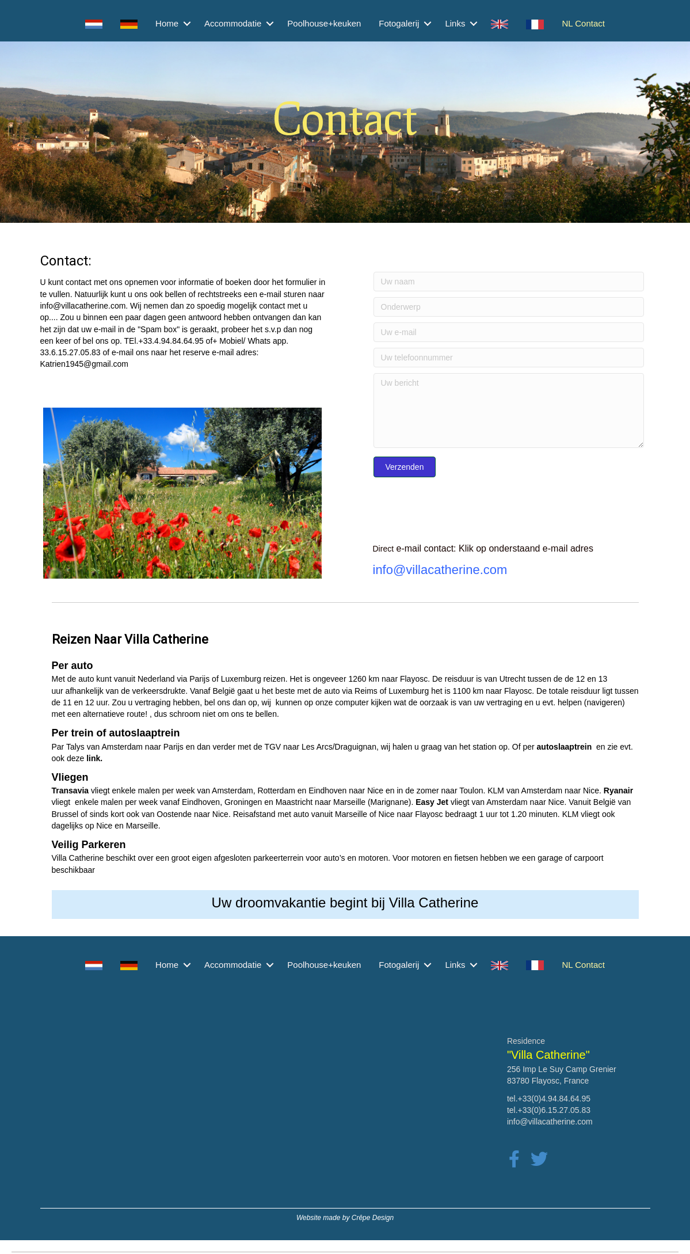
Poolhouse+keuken (324, 23)
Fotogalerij (399, 23)
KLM (570, 814)
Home (166, 23)
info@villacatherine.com (83, 305)
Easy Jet (431, 802)
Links (455, 23)
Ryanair (618, 790)
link (93, 758)
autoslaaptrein (564, 746)
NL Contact (583, 23)
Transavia (70, 790)
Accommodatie (232, 23)
